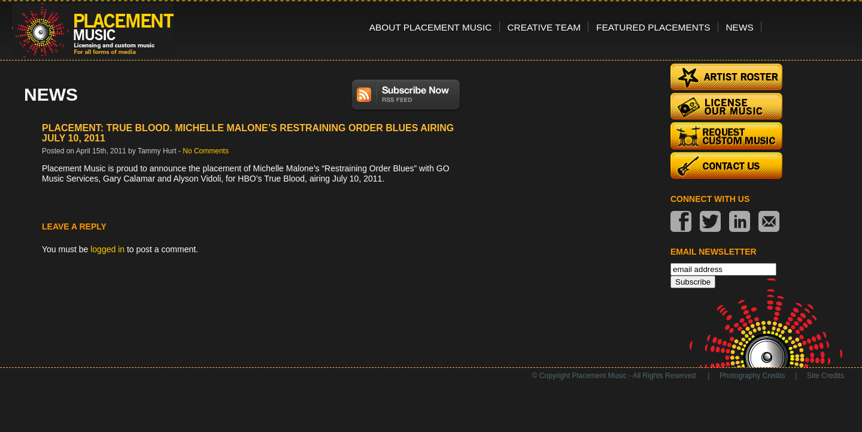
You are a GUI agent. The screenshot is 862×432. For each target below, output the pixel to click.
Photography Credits (752, 375)
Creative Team (544, 27)
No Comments (206, 151)
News (740, 27)
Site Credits (825, 375)
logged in (107, 249)
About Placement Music (430, 27)
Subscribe (693, 281)
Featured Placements (653, 27)
